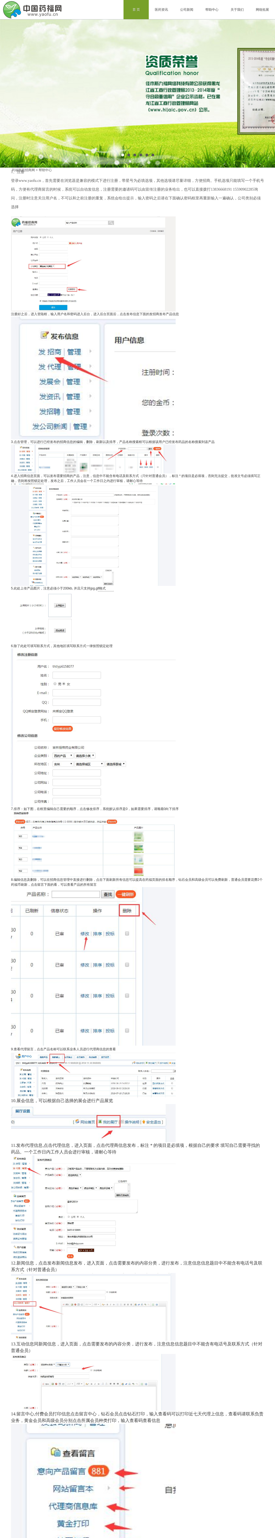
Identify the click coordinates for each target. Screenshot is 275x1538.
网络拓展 (262, 10)
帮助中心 (211, 10)
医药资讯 (161, 10)
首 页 (136, 10)
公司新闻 (186, 10)
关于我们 (237, 10)
